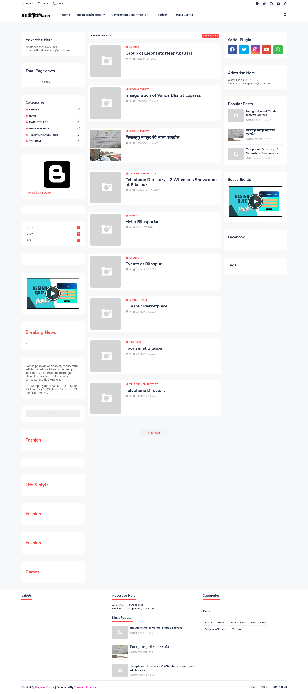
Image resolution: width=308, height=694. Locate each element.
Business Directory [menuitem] (88, 14)
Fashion (33, 440)
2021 (53, 240)
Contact (60, 3)
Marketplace (54, 122)
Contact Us (280, 687)
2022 (53, 233)
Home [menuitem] (63, 14)
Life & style (37, 485)
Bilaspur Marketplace (146, 306)
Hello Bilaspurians (144, 221)
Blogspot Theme (45, 687)
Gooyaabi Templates (86, 687)
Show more (209, 36)
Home (27, 3)
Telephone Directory (146, 390)
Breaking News (41, 332)
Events (54, 109)
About (43, 3)
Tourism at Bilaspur (145, 348)
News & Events (54, 128)
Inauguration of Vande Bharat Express (163, 95)
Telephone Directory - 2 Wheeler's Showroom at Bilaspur (171, 182)
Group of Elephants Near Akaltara (159, 53)
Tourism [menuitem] (161, 14)
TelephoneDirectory (54, 134)
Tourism (54, 141)
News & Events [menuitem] (183, 14)
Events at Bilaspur (144, 264)
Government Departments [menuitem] (128, 14)
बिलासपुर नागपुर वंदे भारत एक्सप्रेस (152, 137)
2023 (53, 227)
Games (32, 572)
